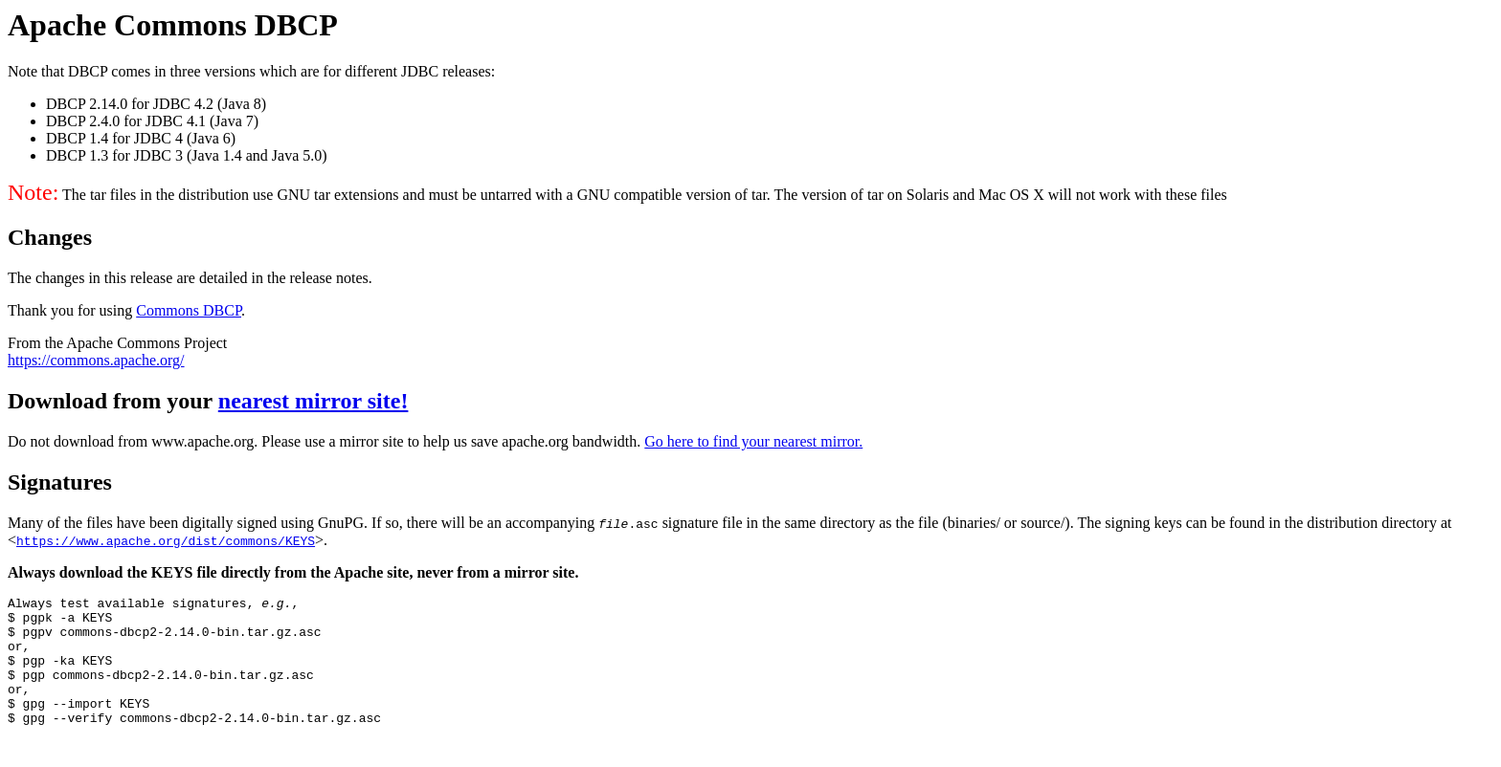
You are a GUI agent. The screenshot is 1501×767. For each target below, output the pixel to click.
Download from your (113, 400)
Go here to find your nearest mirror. (753, 441)
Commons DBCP (188, 310)
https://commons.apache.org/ (96, 360)
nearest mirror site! (313, 400)
